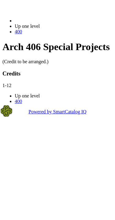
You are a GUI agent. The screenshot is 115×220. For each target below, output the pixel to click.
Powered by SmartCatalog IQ (57, 111)
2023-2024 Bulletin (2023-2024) (47, 20)
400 (18, 31)
